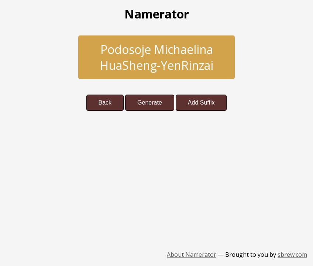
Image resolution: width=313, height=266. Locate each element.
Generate (149, 102)
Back (105, 102)
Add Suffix (201, 102)
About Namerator (191, 254)
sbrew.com (292, 254)
